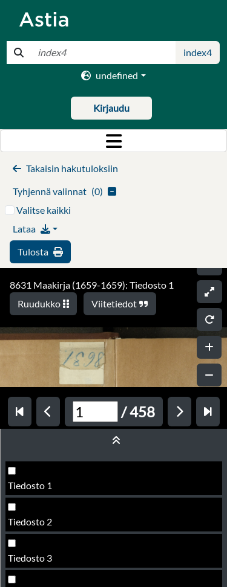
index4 (197, 52)
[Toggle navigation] (113, 140)
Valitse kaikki (43, 210)
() (64, 191)
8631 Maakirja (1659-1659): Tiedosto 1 (92, 284)
